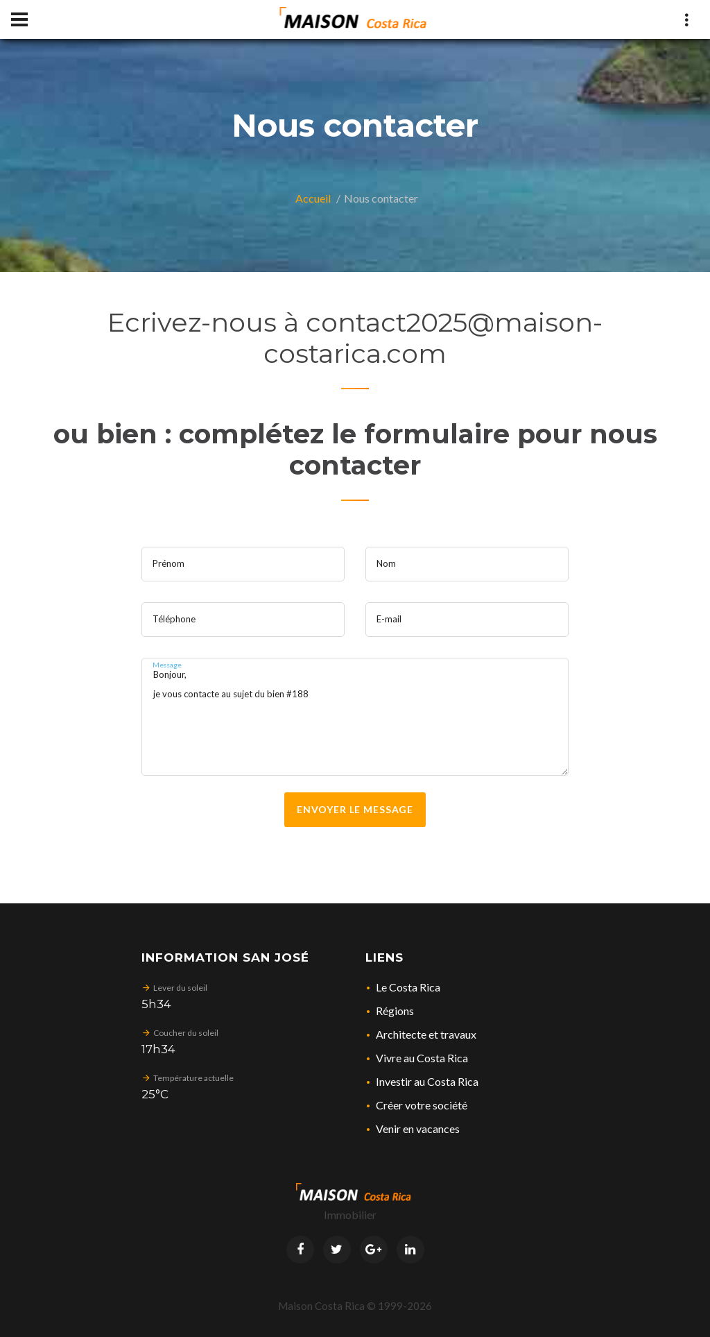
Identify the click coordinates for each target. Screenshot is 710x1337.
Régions (395, 1010)
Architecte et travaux (426, 1034)
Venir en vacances (418, 1128)
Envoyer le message (355, 809)
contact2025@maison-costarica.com (433, 338)
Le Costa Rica (408, 987)
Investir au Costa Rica (427, 1081)
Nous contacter (381, 198)
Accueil (313, 198)
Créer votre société (421, 1105)
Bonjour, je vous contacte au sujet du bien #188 (355, 717)
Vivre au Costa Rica (422, 1057)
